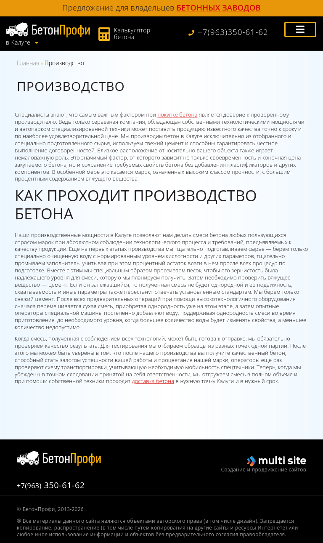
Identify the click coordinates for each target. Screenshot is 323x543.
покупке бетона (177, 114)
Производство (64, 63)
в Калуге (19, 42)
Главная (28, 63)
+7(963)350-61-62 (228, 32)
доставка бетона (153, 381)
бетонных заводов (219, 7)
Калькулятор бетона (132, 33)
